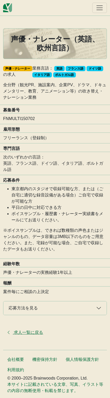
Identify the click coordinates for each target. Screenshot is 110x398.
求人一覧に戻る (25, 332)
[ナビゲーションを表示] (99, 8)
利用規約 (15, 370)
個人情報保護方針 (82, 359)
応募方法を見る (23, 308)
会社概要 (15, 359)
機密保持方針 (44, 359)
